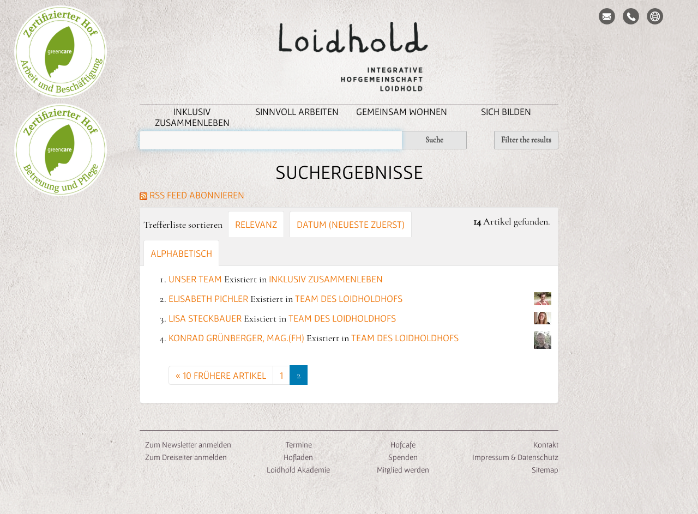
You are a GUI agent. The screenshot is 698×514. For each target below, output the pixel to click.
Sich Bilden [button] (506, 111)
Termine (298, 444)
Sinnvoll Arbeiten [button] (297, 111)
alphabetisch (181, 253)
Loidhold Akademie (298, 469)
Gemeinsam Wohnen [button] (401, 111)
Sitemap (545, 469)
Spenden (403, 457)
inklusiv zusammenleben (326, 279)
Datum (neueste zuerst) (351, 224)
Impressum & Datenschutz (515, 457)
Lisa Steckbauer (205, 318)
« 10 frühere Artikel (221, 375)
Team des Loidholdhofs (348, 298)
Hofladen (298, 457)
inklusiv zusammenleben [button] (192, 117)
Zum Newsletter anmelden (188, 444)
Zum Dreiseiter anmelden (186, 457)
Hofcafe (403, 444)
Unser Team (195, 279)
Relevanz (256, 224)
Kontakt (545, 444)
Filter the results (526, 139)
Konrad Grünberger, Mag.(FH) (236, 337)
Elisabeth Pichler (208, 298)
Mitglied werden (403, 469)
